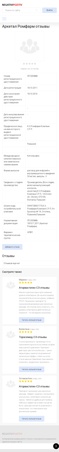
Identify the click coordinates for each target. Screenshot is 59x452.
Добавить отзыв (12, 247)
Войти (50, 10)
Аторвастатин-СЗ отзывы (34, 287)
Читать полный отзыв (31, 320)
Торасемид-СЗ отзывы (33, 337)
